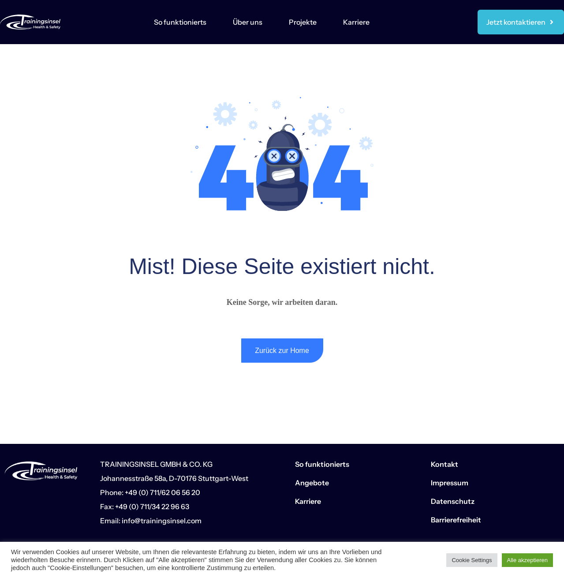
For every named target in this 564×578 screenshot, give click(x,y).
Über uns (247, 22)
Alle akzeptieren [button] (527, 560)
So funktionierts (180, 22)
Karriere (356, 22)
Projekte (303, 22)
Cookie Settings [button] (472, 560)
